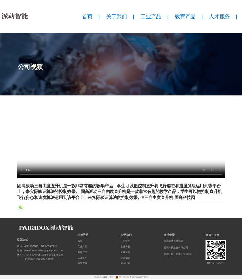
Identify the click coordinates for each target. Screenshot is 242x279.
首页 (87, 16)
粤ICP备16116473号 (104, 277)
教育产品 (185, 16)
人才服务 (219, 16)
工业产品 (150, 16)
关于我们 (116, 16)
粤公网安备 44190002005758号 (133, 277)
